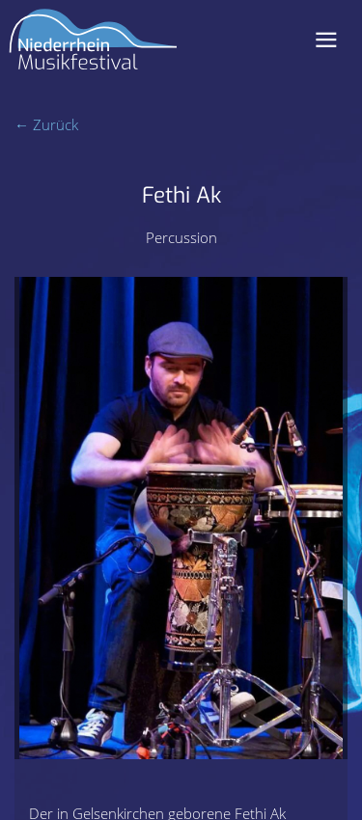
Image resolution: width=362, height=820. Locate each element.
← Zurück (46, 124)
